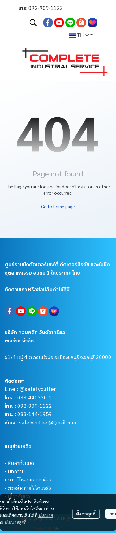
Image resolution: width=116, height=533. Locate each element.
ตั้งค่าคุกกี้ (86, 513)
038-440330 (31, 398)
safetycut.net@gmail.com (47, 423)
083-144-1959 (34, 415)
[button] (33, 22)
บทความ (16, 472)
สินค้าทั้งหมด (21, 463)
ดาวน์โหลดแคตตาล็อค (30, 480)
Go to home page (58, 206)
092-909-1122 (45, 8)
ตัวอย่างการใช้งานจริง (29, 488)
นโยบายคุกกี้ (15, 522)
